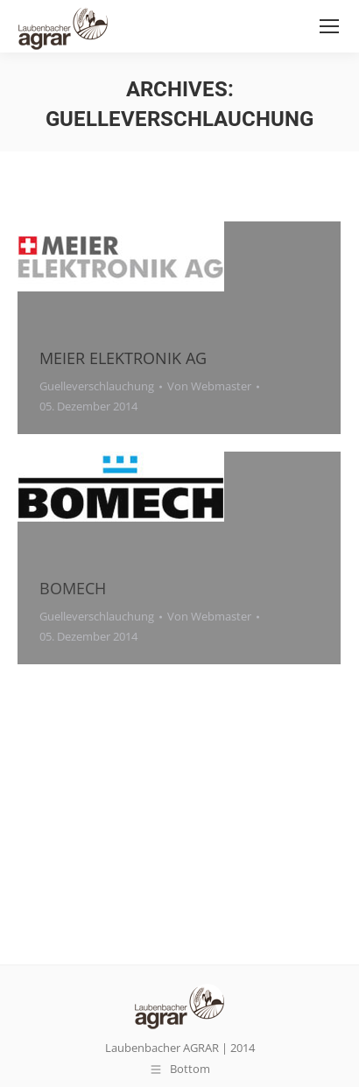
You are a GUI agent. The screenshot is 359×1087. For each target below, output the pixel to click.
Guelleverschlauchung (96, 386)
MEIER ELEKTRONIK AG (123, 357)
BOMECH (72, 588)
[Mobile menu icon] (329, 26)
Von (209, 386)
